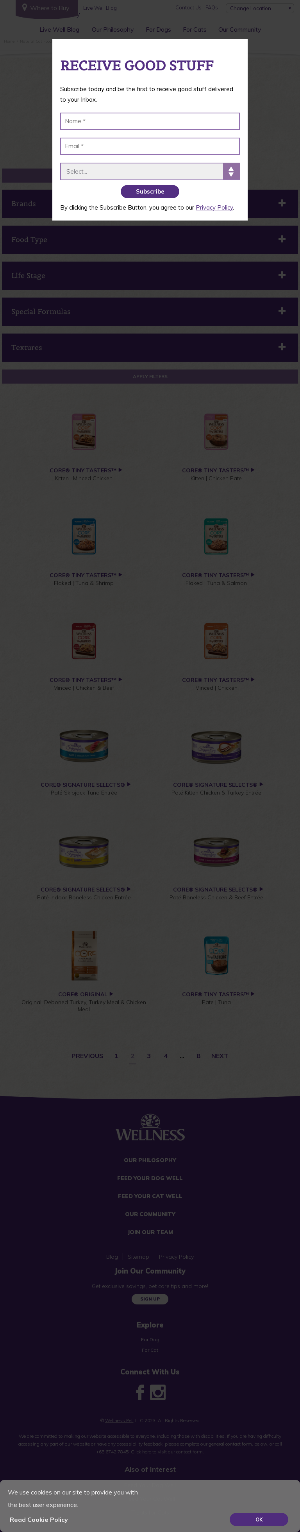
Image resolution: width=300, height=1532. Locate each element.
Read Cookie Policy (39, 1519)
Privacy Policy (214, 207)
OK (259, 1519)
